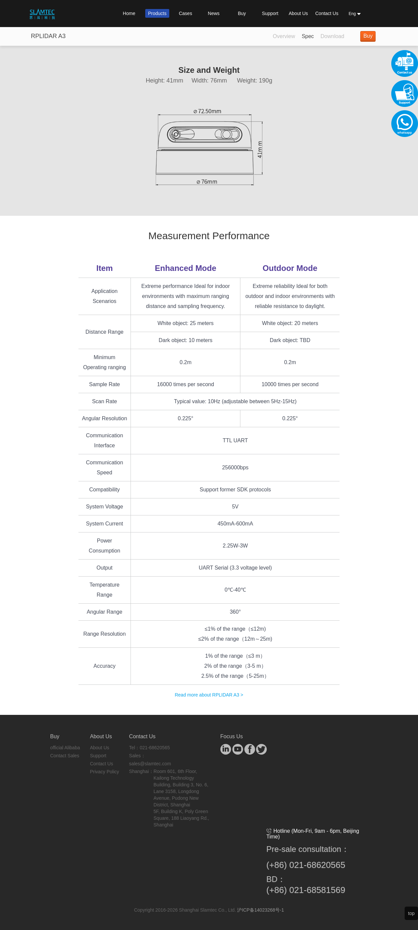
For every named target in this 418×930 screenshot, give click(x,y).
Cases (185, 13)
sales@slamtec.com (150, 763)
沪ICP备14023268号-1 (260, 910)
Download (332, 36)
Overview (284, 36)
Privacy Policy (104, 771)
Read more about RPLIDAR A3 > (209, 695)
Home (129, 13)
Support (270, 13)
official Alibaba (65, 747)
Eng (355, 13)
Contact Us (326, 13)
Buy (242, 13)
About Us (298, 13)
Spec (308, 36)
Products (157, 13)
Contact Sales (64, 755)
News (214, 13)
